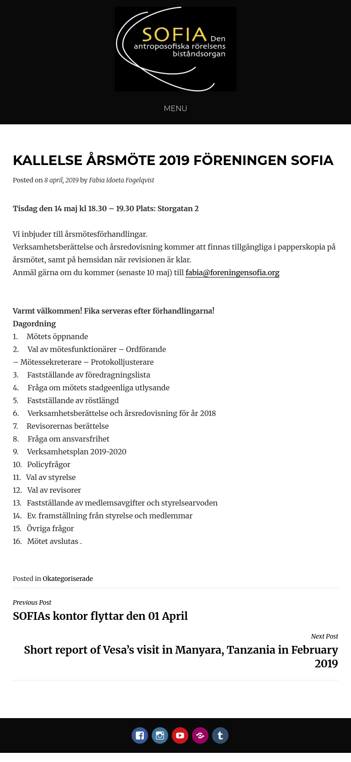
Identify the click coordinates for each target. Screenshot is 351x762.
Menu (175, 108)
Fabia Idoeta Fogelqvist (121, 180)
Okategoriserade (68, 579)
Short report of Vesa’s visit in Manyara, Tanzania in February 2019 (175, 651)
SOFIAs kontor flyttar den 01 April (175, 610)
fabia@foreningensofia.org (233, 272)
